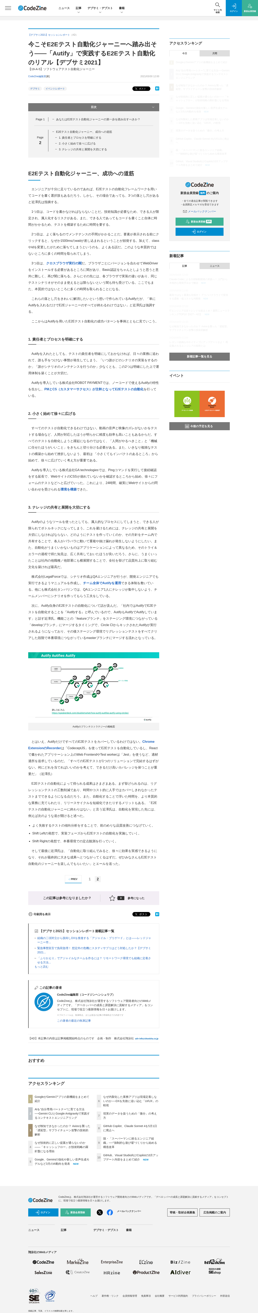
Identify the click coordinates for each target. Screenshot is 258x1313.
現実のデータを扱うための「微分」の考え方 (200, 130)
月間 (214, 53)
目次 (123, 107)
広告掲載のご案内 (214, 1212)
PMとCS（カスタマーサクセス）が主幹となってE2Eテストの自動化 (94, 389)
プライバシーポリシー (204, 1295)
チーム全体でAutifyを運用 (102, 583)
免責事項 (146, 1295)
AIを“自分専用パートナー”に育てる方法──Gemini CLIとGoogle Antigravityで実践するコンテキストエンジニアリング (62, 1113)
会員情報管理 (130, 1295)
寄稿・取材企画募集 (182, 1212)
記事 (78, 8)
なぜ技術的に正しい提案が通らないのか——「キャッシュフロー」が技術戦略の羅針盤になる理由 (61, 1147)
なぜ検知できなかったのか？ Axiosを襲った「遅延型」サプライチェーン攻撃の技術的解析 (62, 1130)
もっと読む (41, 966)
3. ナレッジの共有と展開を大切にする (83, 149)
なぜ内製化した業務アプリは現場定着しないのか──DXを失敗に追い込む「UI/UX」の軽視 (130, 1101)
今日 (184, 53)
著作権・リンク (110, 1295)
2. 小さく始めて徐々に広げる (77, 143)
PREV (72, 879)
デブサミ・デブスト (100, 8)
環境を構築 (68, 489)
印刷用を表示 (39, 914)
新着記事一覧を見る (199, 356)
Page (40, 119)
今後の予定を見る (199, 426)
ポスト (140, 89)
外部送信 (225, 1295)
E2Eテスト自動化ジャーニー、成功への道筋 (84, 131)
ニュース (64, 8)
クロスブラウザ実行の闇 (64, 263)
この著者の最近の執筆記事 (74, 1020)
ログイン (198, 232)
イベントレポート (55, 88)
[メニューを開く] (8, 8)
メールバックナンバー (199, 211)
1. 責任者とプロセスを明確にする (80, 137)
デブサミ (35, 88)
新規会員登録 (199, 222)
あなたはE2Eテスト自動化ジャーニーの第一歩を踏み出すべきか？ (98, 119)
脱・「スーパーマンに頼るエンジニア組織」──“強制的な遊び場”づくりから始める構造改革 (130, 1143)
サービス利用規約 (178, 1295)
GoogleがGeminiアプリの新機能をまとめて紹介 (202, 62)
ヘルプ (94, 1295)
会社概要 (159, 1295)
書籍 (122, 8)
